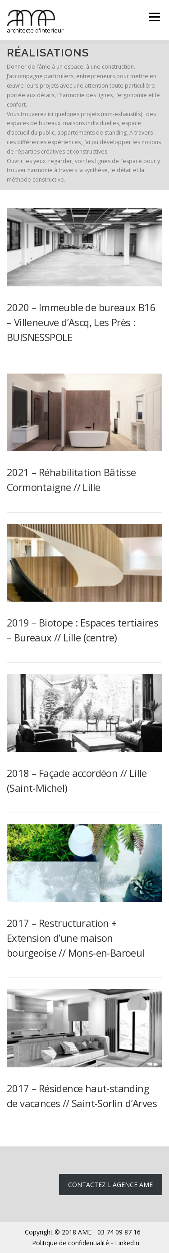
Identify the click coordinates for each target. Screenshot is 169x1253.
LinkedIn (127, 1243)
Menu (153, 17)
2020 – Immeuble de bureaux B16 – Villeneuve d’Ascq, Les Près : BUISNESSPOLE (81, 322)
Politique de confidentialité (70, 1243)
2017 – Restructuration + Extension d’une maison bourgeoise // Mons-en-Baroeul (76, 937)
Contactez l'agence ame (110, 1184)
